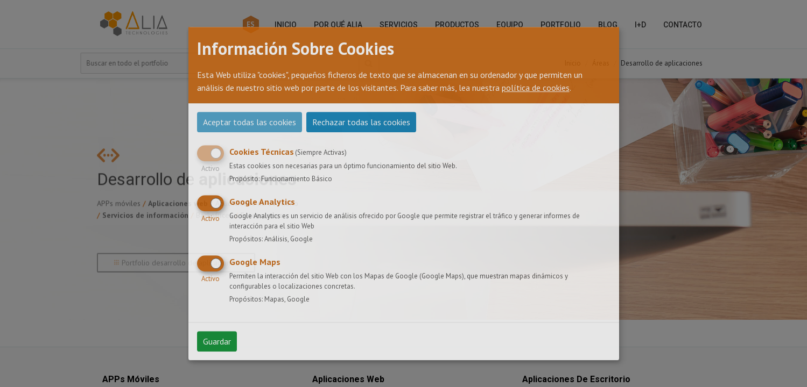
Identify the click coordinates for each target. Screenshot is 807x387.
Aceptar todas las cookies (249, 122)
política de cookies (536, 87)
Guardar (217, 341)
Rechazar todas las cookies (361, 122)
